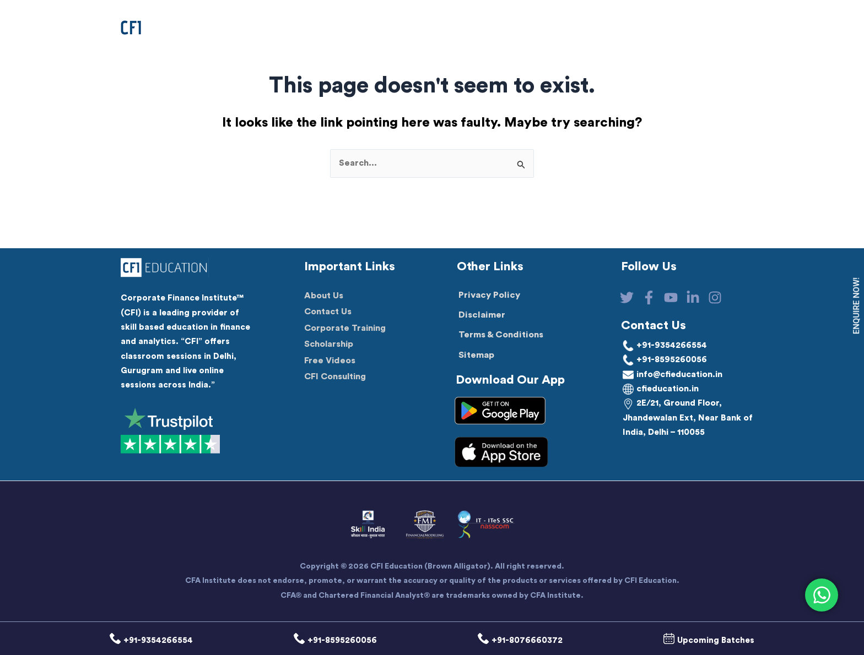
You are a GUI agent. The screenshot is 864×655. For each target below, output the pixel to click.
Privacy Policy (489, 295)
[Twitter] (626, 297)
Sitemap (476, 355)
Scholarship (329, 345)
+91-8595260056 (666, 360)
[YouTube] (678, 297)
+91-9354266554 (666, 345)
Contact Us (328, 313)
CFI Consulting (336, 378)
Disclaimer (481, 314)
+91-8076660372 (515, 640)
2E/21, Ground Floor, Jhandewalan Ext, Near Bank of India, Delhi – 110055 (683, 418)
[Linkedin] (704, 297)
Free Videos (330, 361)
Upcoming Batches (698, 640)
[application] (411, 28)
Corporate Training (346, 329)
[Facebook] (652, 297)
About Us (324, 296)
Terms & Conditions (500, 335)
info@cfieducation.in (675, 374)
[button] (375, 28)
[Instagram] (730, 297)
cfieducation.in (663, 389)
